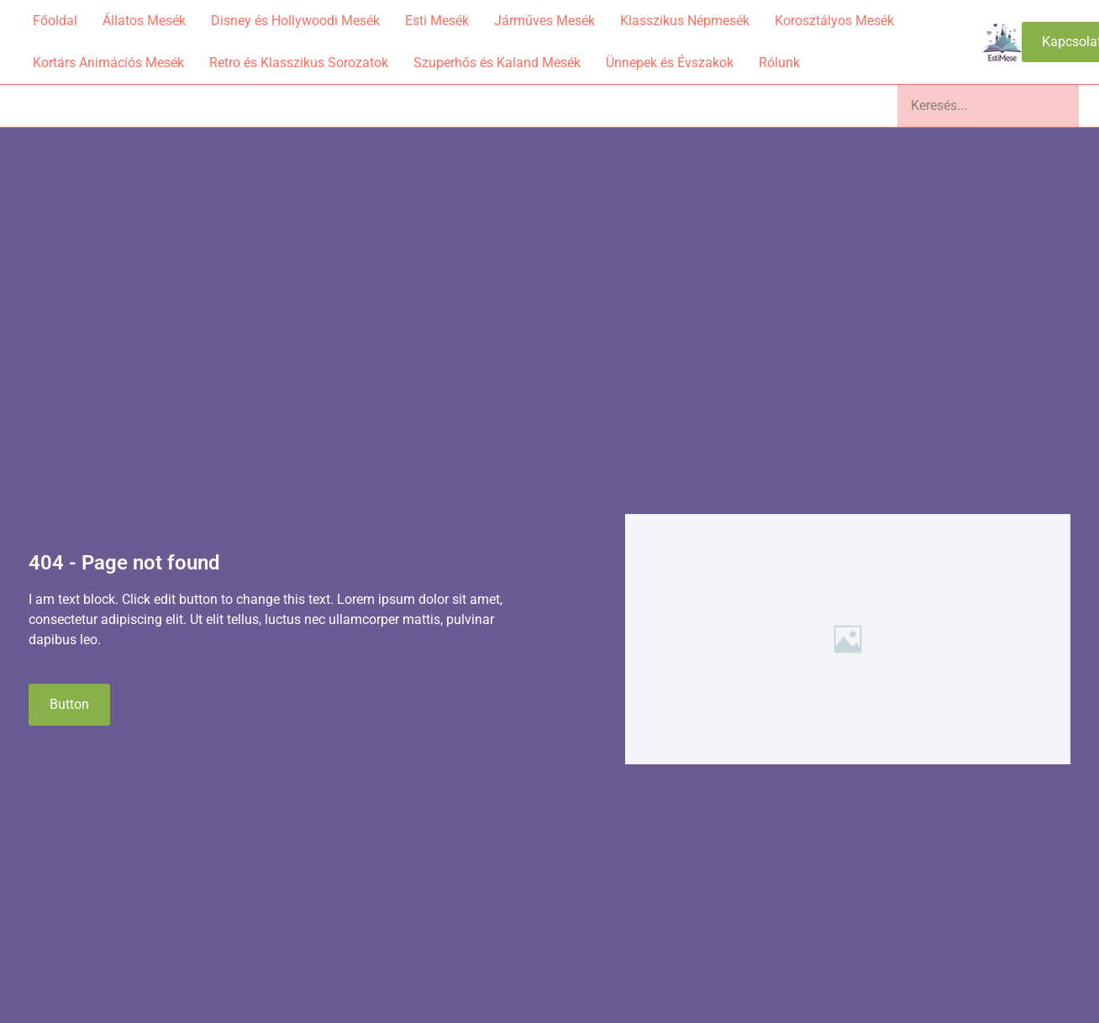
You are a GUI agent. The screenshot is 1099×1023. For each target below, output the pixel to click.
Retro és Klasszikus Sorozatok (298, 63)
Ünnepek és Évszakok (670, 63)
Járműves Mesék (544, 21)
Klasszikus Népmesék (684, 21)
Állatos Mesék (144, 21)
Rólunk (779, 63)
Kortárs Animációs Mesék (108, 63)
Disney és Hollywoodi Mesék (295, 21)
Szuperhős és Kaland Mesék (497, 63)
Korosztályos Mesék (834, 21)
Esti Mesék (437, 21)
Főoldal (55, 21)
